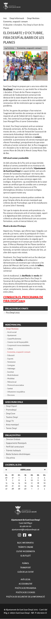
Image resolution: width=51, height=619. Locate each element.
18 (38, 483)
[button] (25, 80)
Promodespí (11, 410)
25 (38, 486)
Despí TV (10, 421)
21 (13, 486)
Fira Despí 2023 (13, 313)
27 (6, 489)
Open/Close (47, 6)
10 (32, 480)
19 (44, 483)
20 (6, 486)
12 (44, 480)
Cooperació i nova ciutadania (18, 345)
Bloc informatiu (25, 543)
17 (32, 483)
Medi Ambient (12, 375)
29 (19, 489)
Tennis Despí (11, 428)
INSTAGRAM (19, 535)
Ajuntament (11, 335)
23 (25, 486)
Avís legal (25, 579)
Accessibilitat (25, 584)
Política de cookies (25, 592)
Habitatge (11, 369)
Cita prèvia (10, 458)
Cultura (10, 349)
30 (25, 489)
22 (19, 486)
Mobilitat (10, 379)
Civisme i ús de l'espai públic (17, 342)
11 (38, 480)
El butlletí (26, 556)
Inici (5, 18)
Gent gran (11, 365)
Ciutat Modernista (14, 339)
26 (45, 486)
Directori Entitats (13, 439)
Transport (25, 568)
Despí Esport (11, 406)
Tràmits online (25, 547)
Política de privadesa (25, 588)
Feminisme (11, 362)
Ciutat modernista (25, 551)
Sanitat (10, 389)
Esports (10, 359)
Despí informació (17, 18)
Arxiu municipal (12, 425)
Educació (11, 355)
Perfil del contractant (15, 447)
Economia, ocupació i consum (18, 352)
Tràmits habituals (13, 450)
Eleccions (11, 395)
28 (13, 489)
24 (32, 486)
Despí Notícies (12, 329)
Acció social (11, 332)
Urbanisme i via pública (16, 392)
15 (19, 483)
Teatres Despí (12, 417)
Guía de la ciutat (25, 572)
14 (13, 483)
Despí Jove (10, 413)
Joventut (10, 372)
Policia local (11, 382)
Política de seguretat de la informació (25, 597)
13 (6, 483)
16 (25, 483)
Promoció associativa (15, 385)
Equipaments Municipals (16, 443)
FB (25, 535)
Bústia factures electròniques (18, 454)
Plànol (25, 563)
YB (30, 535)
